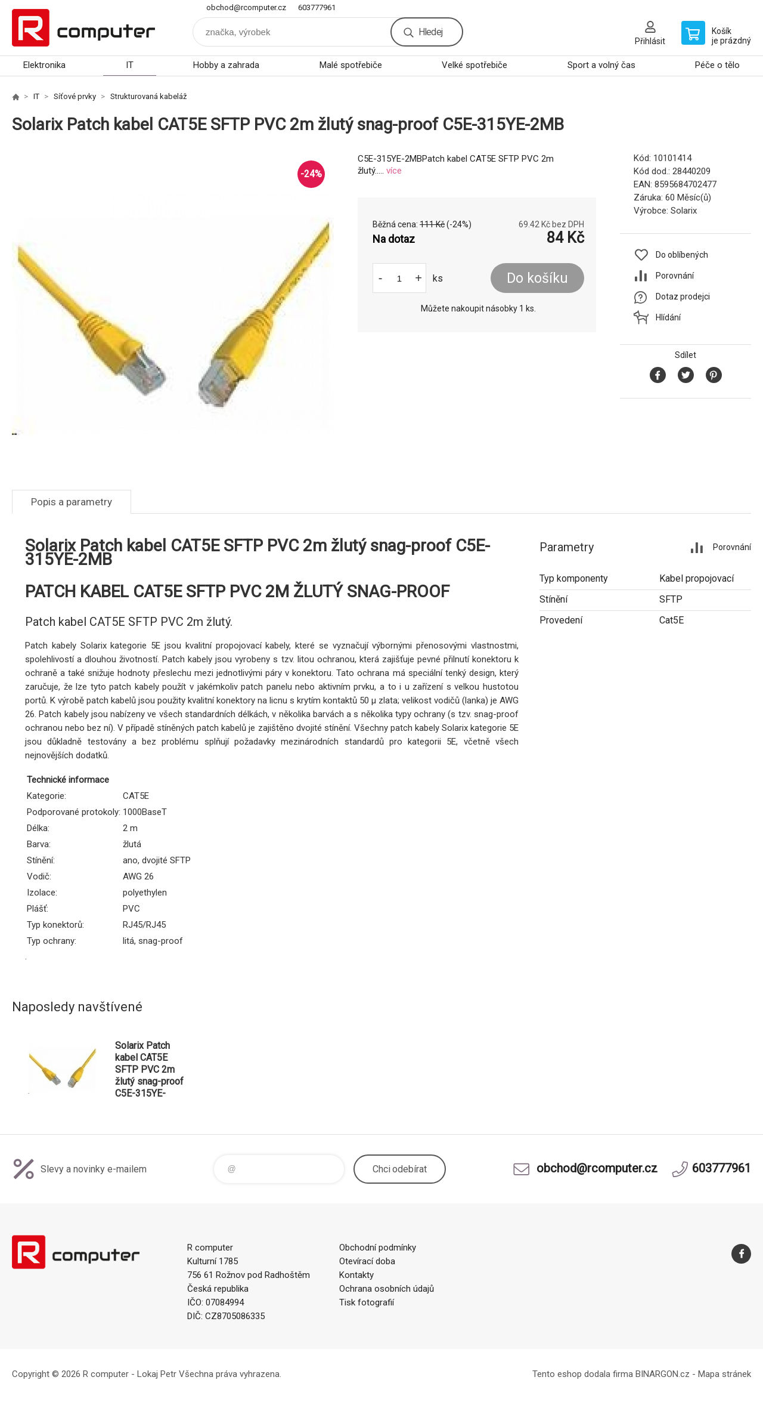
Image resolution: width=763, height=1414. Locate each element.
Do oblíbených (682, 255)
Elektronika (44, 65)
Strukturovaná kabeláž (148, 96)
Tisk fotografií (366, 1302)
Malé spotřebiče (351, 65)
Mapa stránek (724, 1374)
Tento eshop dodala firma (582, 1374)
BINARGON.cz (662, 1374)
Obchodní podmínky (377, 1247)
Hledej (430, 32)
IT (130, 65)
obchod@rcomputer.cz (246, 7)
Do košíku (537, 278)
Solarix (684, 210)
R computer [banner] (83, 27)
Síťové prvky (75, 96)
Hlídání (668, 317)
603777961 (317, 7)
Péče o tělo (717, 65)
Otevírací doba (367, 1261)
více (394, 170)
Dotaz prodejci (683, 296)
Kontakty (356, 1275)
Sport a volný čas (601, 65)
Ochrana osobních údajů (386, 1288)
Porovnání (675, 275)
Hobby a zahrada (226, 65)
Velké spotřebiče (474, 65)
